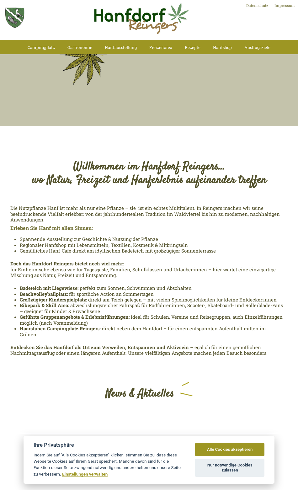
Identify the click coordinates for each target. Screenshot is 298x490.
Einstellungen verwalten (85, 474)
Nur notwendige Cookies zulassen (230, 467)
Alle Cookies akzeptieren (230, 449)
